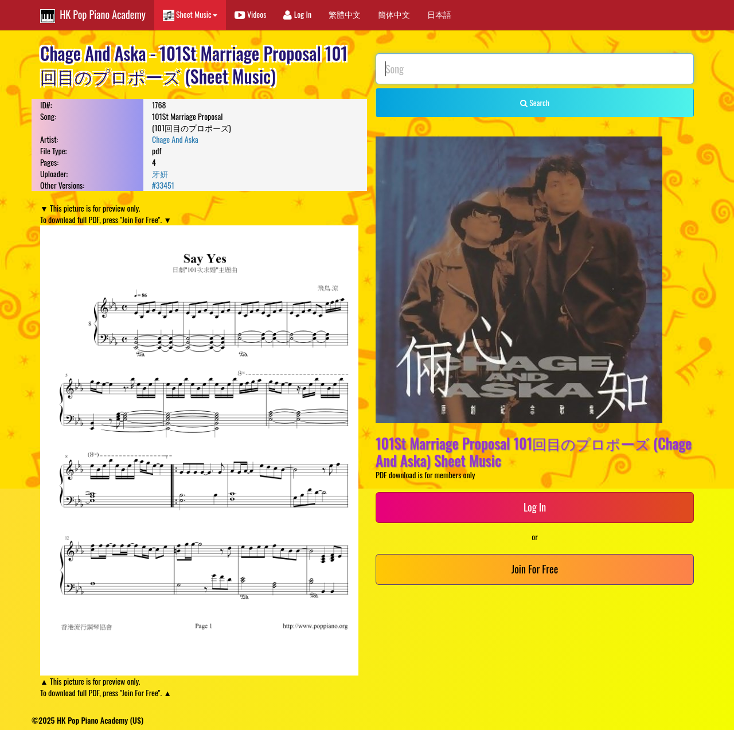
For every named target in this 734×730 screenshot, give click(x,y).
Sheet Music (190, 14)
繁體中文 (345, 14)
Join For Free (535, 568)
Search (534, 102)
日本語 (439, 14)
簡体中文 (394, 14)
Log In (297, 14)
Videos (251, 14)
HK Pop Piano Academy (93, 15)
